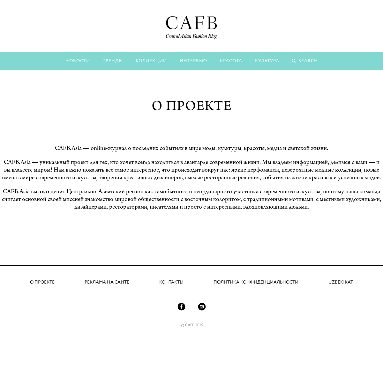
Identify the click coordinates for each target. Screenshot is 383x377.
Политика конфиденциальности (256, 282)
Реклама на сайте (107, 282)
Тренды (113, 61)
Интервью (193, 61)
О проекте (42, 282)
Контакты (171, 282)
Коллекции (151, 61)
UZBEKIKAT (340, 282)
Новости (77, 61)
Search (308, 61)
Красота (231, 61)
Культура (267, 61)
